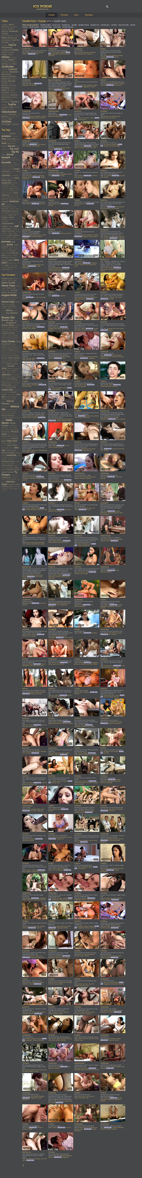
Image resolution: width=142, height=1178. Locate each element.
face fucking (13, 187)
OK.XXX (11, 81)
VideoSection (9, 111)
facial (11, 189)
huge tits (5, 209)
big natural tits (6, 152)
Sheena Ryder (7, 465)
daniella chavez (83, 25)
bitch (114, 328)
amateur (6, 136)
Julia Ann (6, 374)
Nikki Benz (13, 426)
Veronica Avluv (7, 487)
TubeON (5, 107)
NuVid (4, 81)
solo (3, 255)
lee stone (33, 810)
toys (7, 265)
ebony (12, 185)
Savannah (11, 455)
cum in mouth (6, 173)
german (15, 197)
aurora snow (93, 297)
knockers (4, 215)
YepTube (15, 124)
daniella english (45, 25)
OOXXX (5, 83)
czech (120, 297)
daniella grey (105, 25)
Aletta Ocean (12, 280)
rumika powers (34, 27)
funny (3, 197)
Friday (13, 354)
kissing (16, 213)
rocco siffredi (93, 754)
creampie (5, 171)
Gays (76, 15)
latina (10, 215)
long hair (11, 219)
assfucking (12, 141)
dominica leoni (52, 328)
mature (5, 226)
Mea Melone (6, 407)
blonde (10, 154)
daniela (132, 25)
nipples (10, 233)
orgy (3, 237)
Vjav (18, 114)
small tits (14, 253)
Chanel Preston (8, 333)
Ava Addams (12, 313)
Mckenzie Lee (14, 404)
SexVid (9, 99)
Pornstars (64, 15)
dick (10, 180)
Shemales (89, 15)
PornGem (12, 86)
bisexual (109, 328)
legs (14, 215)
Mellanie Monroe (11, 410)
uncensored (13, 265)
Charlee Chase (6, 335)
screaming (5, 251)
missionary (6, 229)
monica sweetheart (112, 356)
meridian (114, 25)
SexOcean (6, 97)
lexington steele (40, 478)
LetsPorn (5, 72)
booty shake (11, 160)
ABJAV (4, 29)
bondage (14, 158)
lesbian (5, 217)
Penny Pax (6, 432)
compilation (10, 166)
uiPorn (4, 109)
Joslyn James (11, 372)
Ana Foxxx (12, 292)
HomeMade (6, 62)
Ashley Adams (7, 308)
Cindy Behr (14, 339)
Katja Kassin (6, 381)
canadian (82, 478)
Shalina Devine (8, 461)
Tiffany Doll (5, 479)
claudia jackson (56, 267)
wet (15, 267)
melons (11, 226)
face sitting (5, 189)
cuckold (12, 171)
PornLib (11, 90)
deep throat (118, 85)
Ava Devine (5, 315)
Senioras (14, 95)
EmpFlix (4, 45)
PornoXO (5, 92)
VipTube (4, 114)
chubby (10, 165)
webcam (10, 267)
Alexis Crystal (8, 283)
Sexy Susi (11, 459)
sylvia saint (86, 417)
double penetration (64, 54)
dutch (58, 604)
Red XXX (15, 436)
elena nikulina (120, 207)
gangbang (9, 197)
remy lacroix (88, 147)
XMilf (17, 117)
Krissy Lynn (6, 385)
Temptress (6, 477)
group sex (12, 199)
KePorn (4, 69)
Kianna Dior (16, 383)
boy (78, 842)
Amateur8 (13, 31)
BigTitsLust (12, 38)
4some (106, 722)
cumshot (6, 175)
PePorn (11, 83)
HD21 (10, 55)
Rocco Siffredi (7, 443)
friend (16, 195)
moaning (14, 229)
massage (5, 221)
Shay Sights (10, 463)
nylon (53, 389)
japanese (14, 211)
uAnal (16, 107)
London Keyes (11, 397)
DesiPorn (16, 40)
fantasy (4, 191)
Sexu (4, 99)
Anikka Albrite (11, 299)
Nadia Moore (7, 421)
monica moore (52, 271)
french (12, 195)
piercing (12, 239)
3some (12, 133)
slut (8, 253)
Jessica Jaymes (13, 368)
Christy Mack (6, 339)
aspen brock (29, 416)
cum (18, 171)
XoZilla (4, 119)
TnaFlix (12, 104)
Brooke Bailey (13, 327)
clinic (57, 114)
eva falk (76, 264)
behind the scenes (79, 299)
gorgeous (85, 236)
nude (15, 233)
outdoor (8, 237)
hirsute (50, 542)
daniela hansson (68, 27)
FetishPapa (7, 47)
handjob (5, 201)
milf (16, 226)
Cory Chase (8, 341)
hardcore (14, 201)
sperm (61, 116)
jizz (3, 213)
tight (14, 263)
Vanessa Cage (14, 484)
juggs (7, 213)
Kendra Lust (6, 383)
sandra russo (104, 358)
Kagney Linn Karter (8, 377)
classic (92, 118)
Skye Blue (9, 467)
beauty (4, 146)
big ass (11, 146)
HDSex (6, 57)
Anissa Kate (8, 301)
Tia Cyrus (14, 477)
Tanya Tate (14, 475)
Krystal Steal (11, 387)
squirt (15, 255)
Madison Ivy (6, 399)
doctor (69, 114)
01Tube (4, 25)
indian (18, 209)
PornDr (5, 85)
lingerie (4, 219)
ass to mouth (33, 175)
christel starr (39, 575)
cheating (4, 165)
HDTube (14, 57)
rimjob (16, 247)
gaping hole (65, 328)
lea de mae (56, 25)
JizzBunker (8, 66)
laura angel (89, 264)
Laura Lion (7, 389)
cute (12, 178)
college (4, 166)
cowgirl (16, 169)
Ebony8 (11, 42)
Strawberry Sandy (12, 469)
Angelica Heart (6, 297)
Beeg (4, 38)
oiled (3, 235)
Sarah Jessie (11, 450)
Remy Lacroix (6, 438)
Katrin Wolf (14, 381)
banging (41, 416)
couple (9, 169)
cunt (3, 178)
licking (11, 217)
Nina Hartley (13, 428)
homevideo (6, 207)
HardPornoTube (8, 52)
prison (29, 386)
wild (11, 269)
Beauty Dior (8, 317)
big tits (15, 151)
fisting (84, 450)
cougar (4, 169)
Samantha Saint (7, 448)
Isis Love (4, 360)
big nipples (64, 174)
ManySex (14, 72)
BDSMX (16, 35)
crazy (81, 956)
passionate (5, 239)
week (63, 21)
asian (9, 139)
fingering (5, 195)
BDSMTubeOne (7, 35)
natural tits (11, 231)
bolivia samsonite (67, 419)
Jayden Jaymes (12, 364)
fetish (15, 193)
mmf (45, 509)
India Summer (14, 358)
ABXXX (5, 31)
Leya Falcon (11, 394)
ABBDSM (5, 27)
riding (11, 247)
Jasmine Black (13, 360)
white (3, 269)
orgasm (16, 235)
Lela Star (17, 390)
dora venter (38, 576)
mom (4, 231)
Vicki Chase (13, 488)
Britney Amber (8, 325)
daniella (74, 25)
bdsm (14, 143)
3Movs (11, 25)
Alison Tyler (11, 288)
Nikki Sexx (5, 428)
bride (117, 328)
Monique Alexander (8, 417)
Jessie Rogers (6, 370)
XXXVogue (6, 124)
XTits (9, 119)
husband (12, 209)
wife (7, 269)
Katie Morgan (12, 379)
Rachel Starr (6, 436)
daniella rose (95, 25)
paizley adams (35, 118)
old (7, 235)
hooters (13, 207)
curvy (8, 178)
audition (36, 416)
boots (30, 664)
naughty (4, 233)
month (57, 21)
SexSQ (14, 97)
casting (14, 163)
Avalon (12, 315)
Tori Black (13, 479)
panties (14, 237)
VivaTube (12, 114)
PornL (4, 90)
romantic (4, 249)
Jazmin (4, 366)
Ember (11, 350)
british (17, 160)
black (4, 155)
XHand (12, 117)
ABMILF (10, 29)
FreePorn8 (6, 50)
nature (18, 231)
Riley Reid (12, 441)
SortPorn (15, 102)
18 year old (5, 133)
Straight (51, 15)
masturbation (8, 223)
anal (4, 139)
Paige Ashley (14, 429)
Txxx (11, 107)
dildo (14, 180)
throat (10, 263)
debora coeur (104, 269)
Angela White (9, 295)
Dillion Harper (6, 348)
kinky (11, 213)
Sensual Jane (12, 457)
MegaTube (6, 79)
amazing (86, 297)
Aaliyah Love (7, 278)
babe (4, 143)
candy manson (30, 575)
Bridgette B (11, 323)
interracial (6, 211)
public (4, 245)
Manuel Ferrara (8, 402)
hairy (18, 199)
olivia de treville (123, 25)
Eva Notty (17, 352)
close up (17, 165)
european (5, 187)
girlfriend (5, 199)
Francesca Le (6, 354)
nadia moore (41, 957)
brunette (6, 162)
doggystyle (7, 183)
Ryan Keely (12, 445)
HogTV (11, 60)
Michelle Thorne (7, 412)
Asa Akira (12, 306)
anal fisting (84, 448)
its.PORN (13, 64)
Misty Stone (11, 413)
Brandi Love (7, 320)
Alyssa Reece (6, 290)
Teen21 (4, 105)
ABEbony (13, 27)
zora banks (57, 27)
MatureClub (7, 74)
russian (15, 249)
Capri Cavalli (6, 329)
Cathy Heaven (13, 331)
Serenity (4, 459)
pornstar (6, 241)
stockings (5, 257)
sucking (5, 260)
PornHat (5, 88)
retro (84, 119)
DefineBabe (6, 40)
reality (16, 245)
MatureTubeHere (9, 76)
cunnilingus (15, 175)
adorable (85, 840)
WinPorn (5, 117)
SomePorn (6, 102)
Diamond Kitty (12, 346)
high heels (8, 204)
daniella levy (66, 25)
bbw (9, 143)
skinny (4, 253)
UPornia (10, 109)
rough (10, 249)
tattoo (11, 260)
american (15, 136)
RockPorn (5, 95)
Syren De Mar (7, 472)
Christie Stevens (13, 337)
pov (13, 242)
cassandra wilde (46, 27)
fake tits (16, 189)
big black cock (82, 54)
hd (3, 204)
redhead (5, 247)
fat (8, 191)
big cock (14, 148)
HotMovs (14, 62)
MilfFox (14, 79)
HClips (4, 54)
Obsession (5, 429)
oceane (24, 27)
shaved (12, 251)
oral (10, 235)
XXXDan (6, 121)
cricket (29, 417)
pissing (18, 239)
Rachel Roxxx (12, 434)
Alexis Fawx (8, 285)
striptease (13, 257)
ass (13, 139)
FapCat (12, 44)
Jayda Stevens (7, 362)
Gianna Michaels (7, 356)
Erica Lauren (8, 352)
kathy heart (58, 269)
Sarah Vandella (8, 453)
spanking (9, 255)
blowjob (6, 157)
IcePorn (5, 64)
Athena (9, 310)
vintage (4, 267)
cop (87, 572)
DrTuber (5, 42)
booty (4, 160)
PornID (12, 88)
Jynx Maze (15, 375)
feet (11, 191)
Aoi (7, 304)
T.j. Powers (10, 473)
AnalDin (5, 33)
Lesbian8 (12, 69)
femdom (10, 193)
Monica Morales (8, 416)
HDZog (4, 60)
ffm (92, 604)
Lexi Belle (5, 392)
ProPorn (13, 93)
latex (42, 665)
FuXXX (15, 50)
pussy (10, 244)
